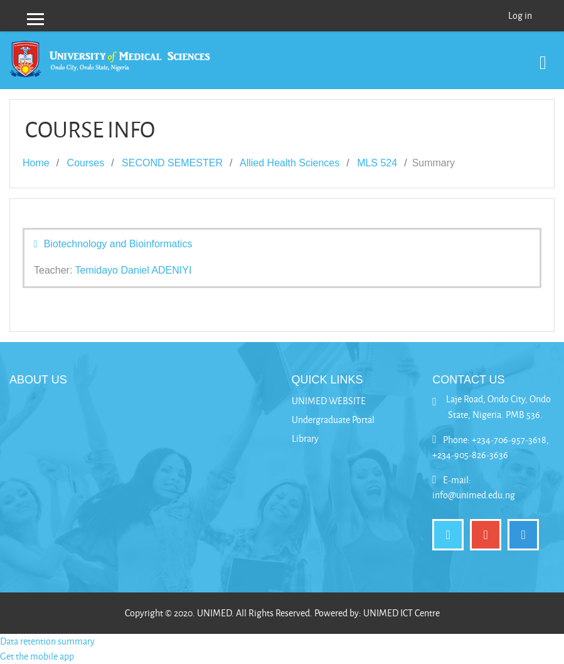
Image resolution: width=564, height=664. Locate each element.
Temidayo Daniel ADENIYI (133, 270)
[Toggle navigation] (543, 56)
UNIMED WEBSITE (329, 400)
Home (36, 163)
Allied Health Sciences (289, 163)
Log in (520, 15)
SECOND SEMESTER (172, 163)
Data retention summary (47, 641)
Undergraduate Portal (333, 419)
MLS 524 (377, 163)
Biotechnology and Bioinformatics (118, 243)
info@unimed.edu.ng (473, 494)
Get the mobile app (37, 656)
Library (305, 438)
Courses (86, 163)
